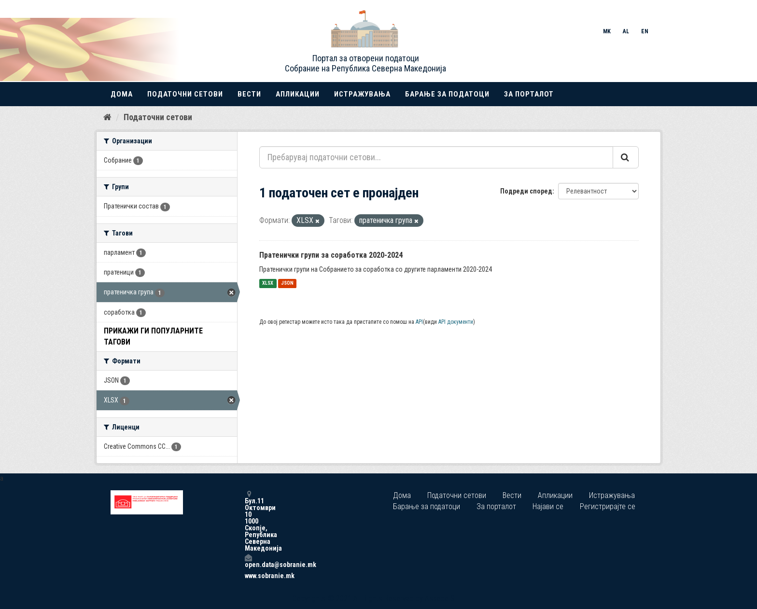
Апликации (298, 94)
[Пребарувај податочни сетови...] (436, 157)
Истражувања (362, 94)
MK (607, 31)
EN (644, 31)
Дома (122, 94)
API (419, 321)
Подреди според (526, 191)
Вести (249, 94)
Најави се (548, 506)
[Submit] (626, 157)
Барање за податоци (447, 94)
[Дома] (107, 117)
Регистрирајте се (607, 506)
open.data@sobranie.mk (248, 561)
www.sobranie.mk (248, 575)
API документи (455, 321)
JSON (287, 283)
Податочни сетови (185, 94)
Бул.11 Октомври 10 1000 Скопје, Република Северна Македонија (248, 521)
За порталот (529, 94)
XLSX (267, 283)
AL (626, 31)
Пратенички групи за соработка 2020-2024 (331, 255)
